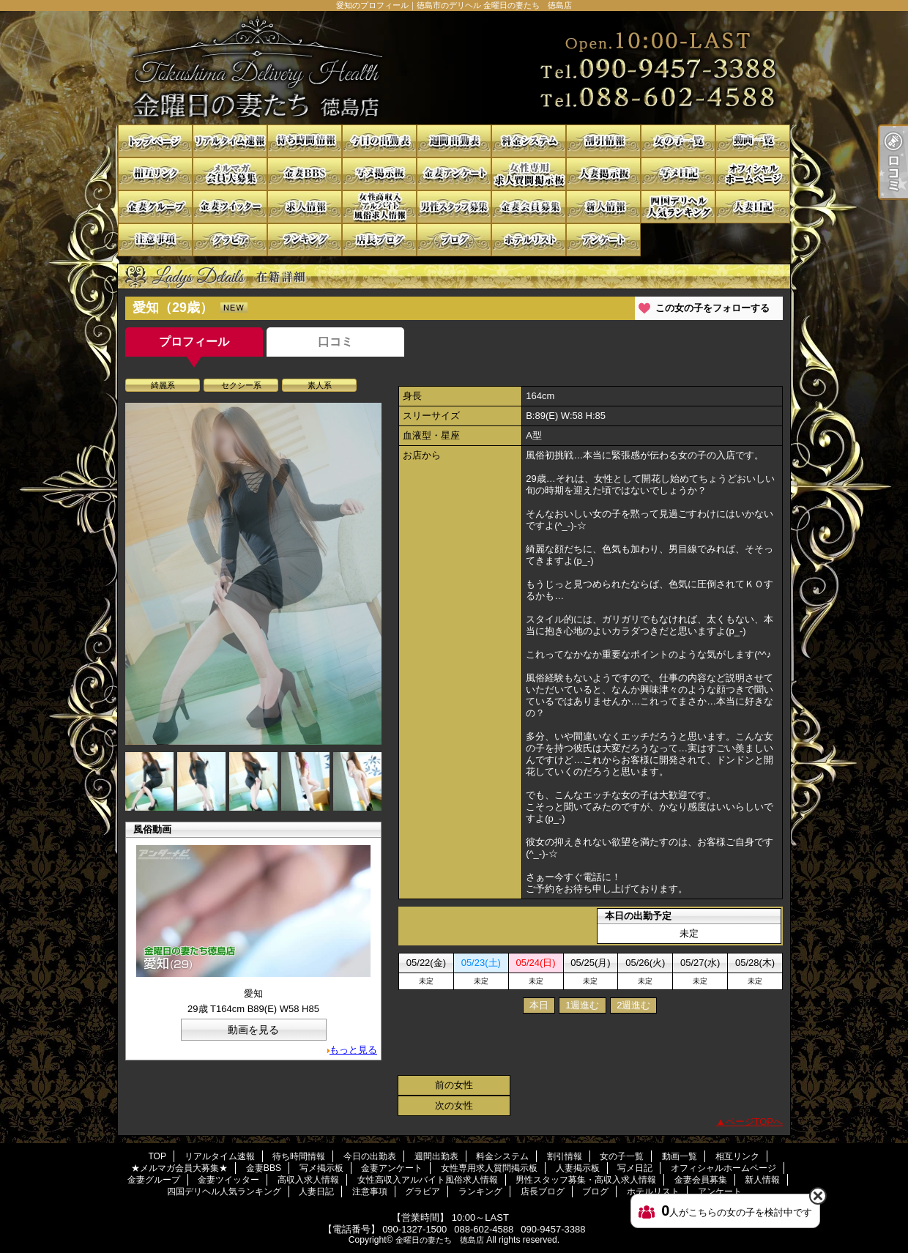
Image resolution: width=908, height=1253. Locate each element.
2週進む (633, 1005)
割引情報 (603, 140)
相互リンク (155, 173)
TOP (155, 140)
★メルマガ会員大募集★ (230, 173)
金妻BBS (304, 173)
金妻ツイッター (230, 206)
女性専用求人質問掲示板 (528, 173)
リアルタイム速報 (230, 140)
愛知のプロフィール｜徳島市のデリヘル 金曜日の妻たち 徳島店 (454, 67)
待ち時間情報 (304, 140)
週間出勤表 (454, 140)
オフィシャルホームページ (752, 173)
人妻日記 (752, 206)
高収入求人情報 (304, 206)
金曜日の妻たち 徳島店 (439, 1239)
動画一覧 (752, 140)
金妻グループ (155, 206)
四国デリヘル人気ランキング (678, 206)
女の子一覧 (678, 140)
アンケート (603, 239)
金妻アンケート (454, 173)
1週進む (582, 1005)
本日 (538, 1005)
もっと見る (353, 1049)
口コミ (335, 341)
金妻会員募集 (528, 206)
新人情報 (603, 206)
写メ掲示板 (379, 173)
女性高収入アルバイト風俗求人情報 (379, 206)
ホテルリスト (528, 239)
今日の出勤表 (379, 140)
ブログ (454, 239)
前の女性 (454, 1084)
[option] (253, 574)
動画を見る (253, 1030)
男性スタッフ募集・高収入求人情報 (454, 206)
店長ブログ (379, 239)
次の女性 (454, 1105)
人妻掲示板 (603, 173)
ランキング (304, 239)
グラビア (230, 239)
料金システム (528, 140)
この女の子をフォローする (712, 307)
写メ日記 (678, 173)
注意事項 (155, 239)
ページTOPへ (755, 1121)
